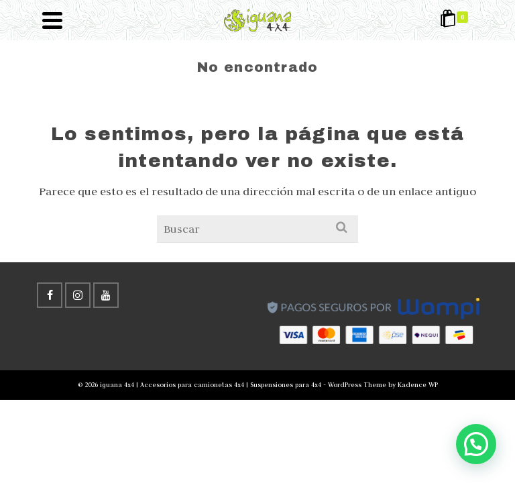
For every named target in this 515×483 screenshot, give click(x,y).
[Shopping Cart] (456, 20)
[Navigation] (52, 20)
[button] (476, 444)
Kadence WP (418, 384)
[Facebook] (49, 295)
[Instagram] (78, 295)
